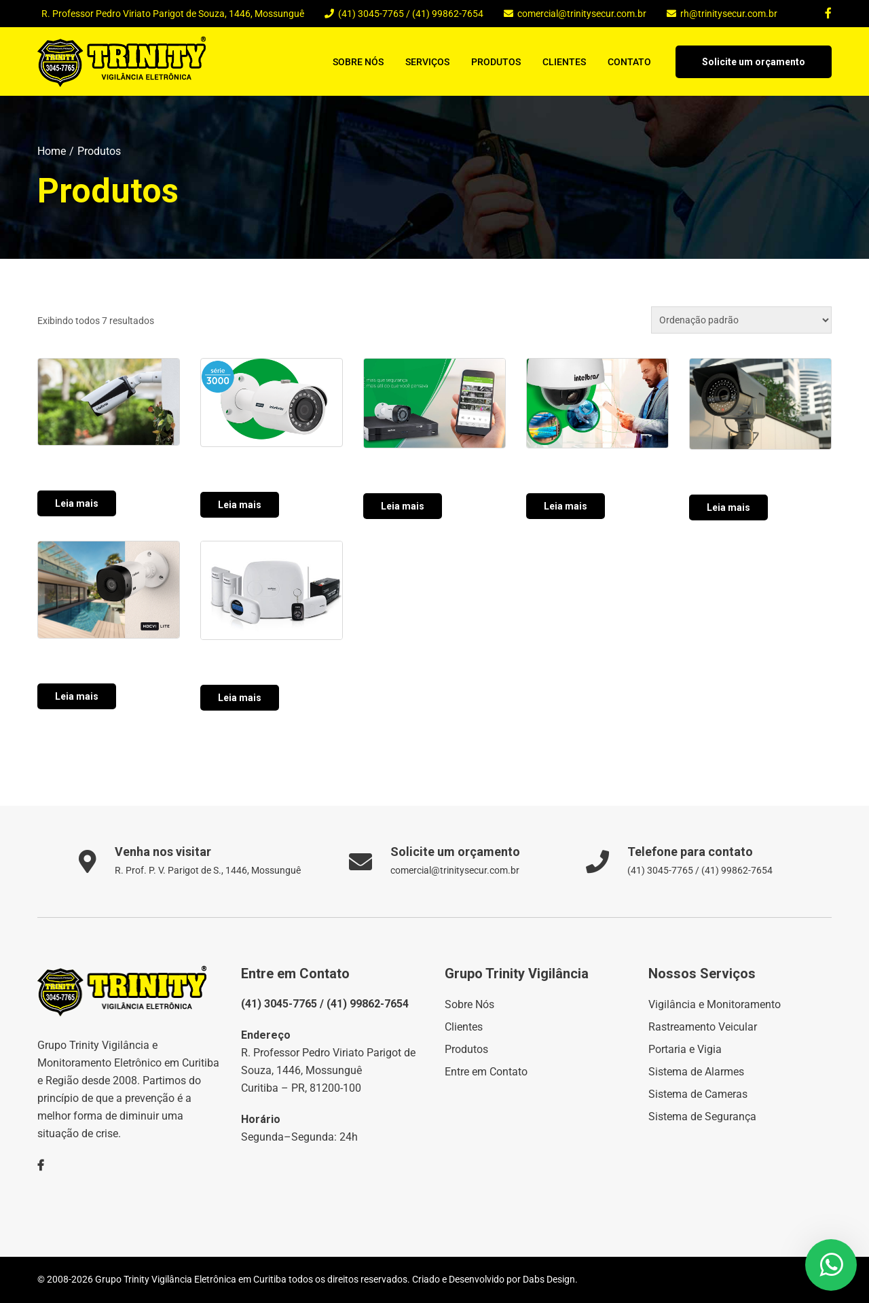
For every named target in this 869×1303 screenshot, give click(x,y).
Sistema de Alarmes (696, 1071)
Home (51, 151)
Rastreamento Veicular (702, 1026)
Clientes (564, 61)
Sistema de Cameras (697, 1094)
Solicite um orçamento (753, 61)
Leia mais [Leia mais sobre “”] (76, 503)
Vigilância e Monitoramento (714, 1004)
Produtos (496, 61)
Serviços (427, 61)
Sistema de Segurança (702, 1116)
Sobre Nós (358, 61)
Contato (629, 61)
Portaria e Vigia (685, 1049)
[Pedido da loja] (741, 320)
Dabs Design (549, 1279)
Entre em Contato (486, 1071)
